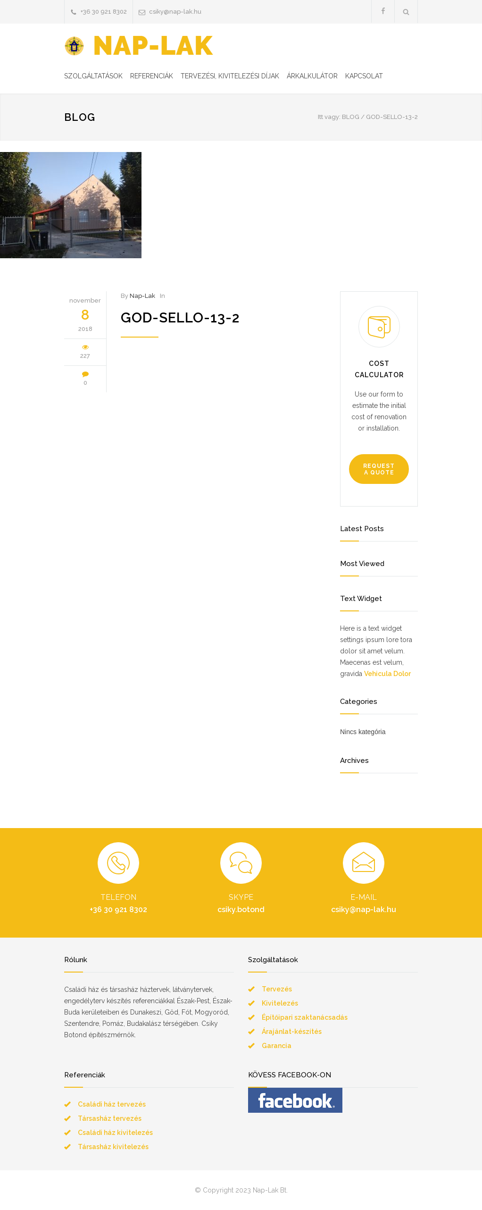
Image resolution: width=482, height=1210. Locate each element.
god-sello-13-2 (180, 318)
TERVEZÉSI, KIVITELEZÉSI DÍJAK (230, 76)
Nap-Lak (142, 295)
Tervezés (277, 989)
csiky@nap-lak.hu (175, 11)
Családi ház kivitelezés (115, 1132)
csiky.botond (241, 909)
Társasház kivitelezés (113, 1147)
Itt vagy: (329, 116)
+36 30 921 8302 (104, 11)
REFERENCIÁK (151, 76)
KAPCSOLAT (364, 76)
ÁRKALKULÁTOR (312, 76)
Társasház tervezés (109, 1118)
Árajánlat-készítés (292, 1031)
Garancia (276, 1045)
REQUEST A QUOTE (379, 469)
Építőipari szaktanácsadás (305, 1017)
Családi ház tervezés (112, 1104)
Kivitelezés (280, 1003)
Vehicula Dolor (387, 673)
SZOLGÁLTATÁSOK (93, 76)
